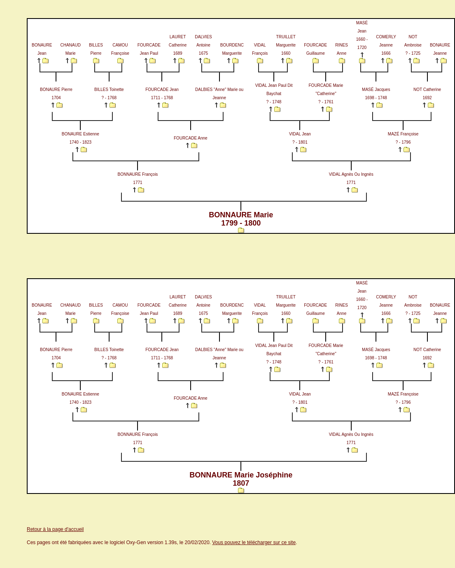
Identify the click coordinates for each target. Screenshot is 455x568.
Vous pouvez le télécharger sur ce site (254, 542)
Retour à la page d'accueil (55, 529)
